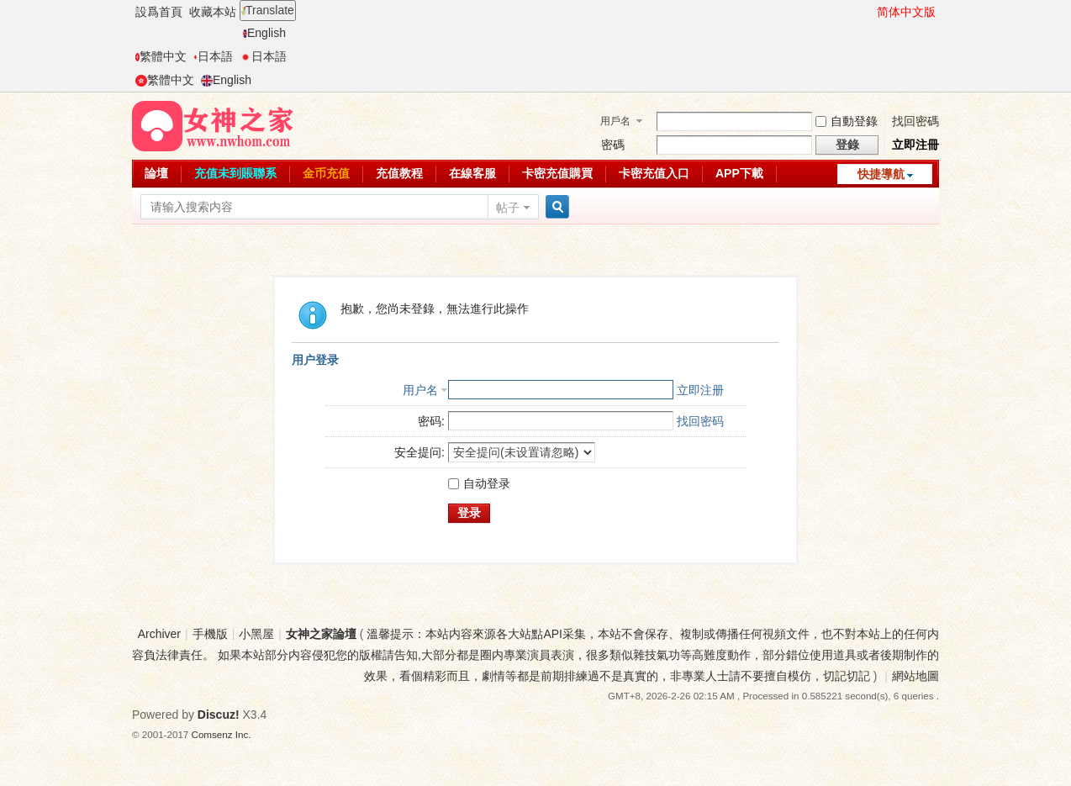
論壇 (156, 173)
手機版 (210, 634)
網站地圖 (915, 676)
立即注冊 (915, 144)
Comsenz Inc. (221, 734)
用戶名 (615, 121)
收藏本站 (212, 11)
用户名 (420, 390)
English (264, 33)
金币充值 (326, 173)
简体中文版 (906, 11)
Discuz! (219, 714)
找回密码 (700, 421)
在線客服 (472, 173)
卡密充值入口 (654, 173)
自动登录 (479, 483)
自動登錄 (846, 121)
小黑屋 (256, 634)
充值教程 (399, 173)
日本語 (213, 56)
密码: (431, 421)
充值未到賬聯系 (235, 173)
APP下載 (739, 173)
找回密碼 (915, 121)
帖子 (508, 207)
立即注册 (700, 390)
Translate (267, 10)
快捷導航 (881, 174)
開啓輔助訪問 (869, 11)
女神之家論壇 (321, 634)
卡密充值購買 (557, 173)
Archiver (159, 634)
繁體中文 (161, 56)
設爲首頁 (158, 11)
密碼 (613, 144)
